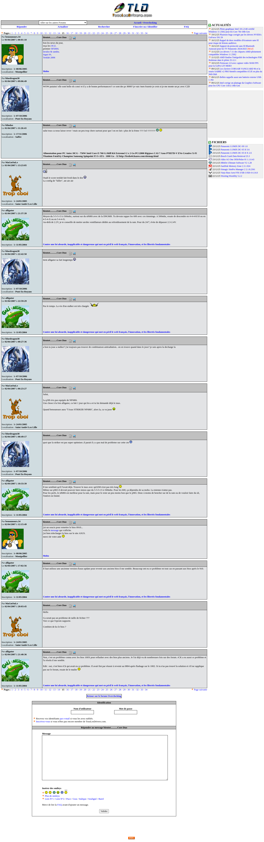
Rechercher (104, 26)
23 (98, 33)
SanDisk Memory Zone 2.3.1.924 (235, 166)
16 (67, 33)
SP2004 (54, 48)
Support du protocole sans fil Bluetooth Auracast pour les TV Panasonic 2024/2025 (231, 47)
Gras (75, 798)
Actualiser (63, 26)
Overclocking (150, 22)
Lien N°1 (49, 798)
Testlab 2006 (49, 57)
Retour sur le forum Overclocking (104, 696)
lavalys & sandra (51, 51)
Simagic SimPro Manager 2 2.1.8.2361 (238, 169)
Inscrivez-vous (43, 721)
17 (72, 33)
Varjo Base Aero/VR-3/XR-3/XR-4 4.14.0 (239, 172)
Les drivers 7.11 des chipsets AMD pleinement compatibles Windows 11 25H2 (235, 53)
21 (89, 33)
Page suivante (200, 33)
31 (133, 33)
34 (146, 33)
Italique (82, 798)
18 (76, 33)
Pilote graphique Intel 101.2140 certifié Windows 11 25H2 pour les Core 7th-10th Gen (231, 30)
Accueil (137, 22)
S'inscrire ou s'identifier (145, 26)
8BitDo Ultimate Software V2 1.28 (236, 163)
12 (50, 33)
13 (54, 33)
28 (120, 33)
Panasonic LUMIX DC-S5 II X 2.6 (236, 153)
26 (111, 33)
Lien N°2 (60, 798)
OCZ (53, 45)
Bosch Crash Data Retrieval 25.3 (235, 156)
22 (94, 33)
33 (142, 33)
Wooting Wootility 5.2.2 (231, 176)
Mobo (46, 71)
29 (124, 33)
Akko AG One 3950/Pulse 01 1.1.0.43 (237, 159)
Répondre (22, 26)
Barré (101, 798)
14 (59, 33)
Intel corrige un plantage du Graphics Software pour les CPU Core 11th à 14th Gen (235, 84)
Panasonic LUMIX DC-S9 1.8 (234, 146)
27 (115, 33)
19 (80, 33)
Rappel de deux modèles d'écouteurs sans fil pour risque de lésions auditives (234, 41)
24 (102, 33)
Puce (68, 798)
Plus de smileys (52, 796)
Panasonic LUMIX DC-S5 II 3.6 (235, 149)
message (55, 530)
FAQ (186, 26)
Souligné (92, 798)
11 (46, 33)
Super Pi (47, 54)
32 (137, 33)
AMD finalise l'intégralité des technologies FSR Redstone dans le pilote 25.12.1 (235, 58)
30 (128, 33)
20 (85, 33)
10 (41, 33)
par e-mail (65, 718)
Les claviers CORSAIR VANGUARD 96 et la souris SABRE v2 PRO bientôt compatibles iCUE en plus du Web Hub (235, 71)
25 (107, 33)
